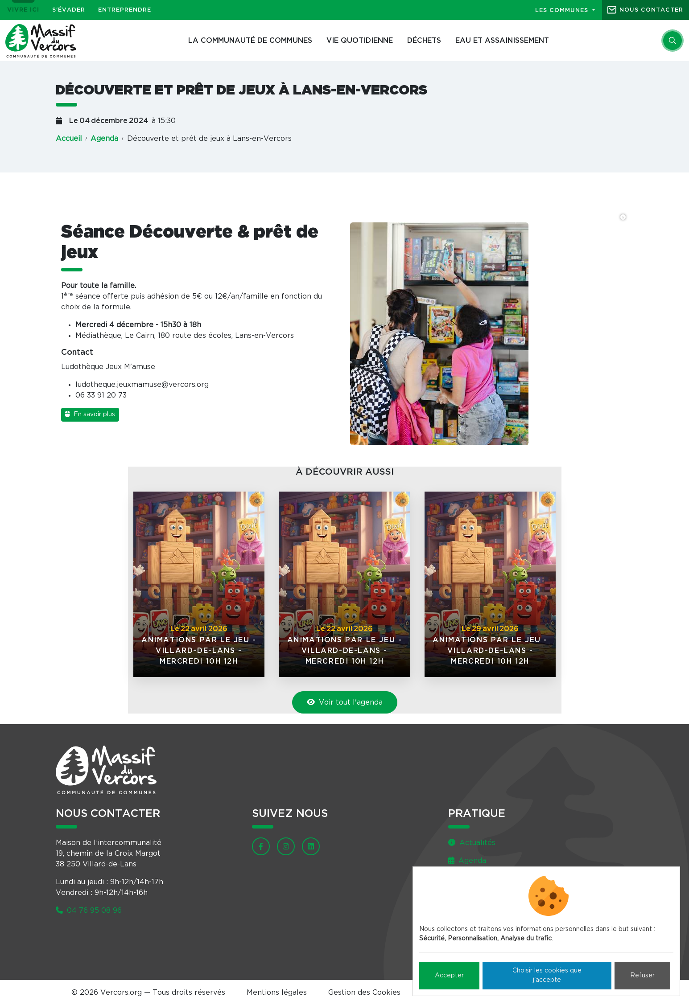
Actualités (471, 842)
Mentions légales (277, 992)
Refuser (642, 975)
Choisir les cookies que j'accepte (547, 975)
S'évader (68, 10)
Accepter (449, 975)
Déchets (424, 40)
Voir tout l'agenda (345, 702)
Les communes (562, 10)
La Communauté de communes (250, 40)
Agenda (104, 138)
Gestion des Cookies (364, 992)
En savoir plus (90, 414)
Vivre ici (23, 10)
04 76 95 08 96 (89, 910)
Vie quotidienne (359, 40)
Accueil (69, 138)
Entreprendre (124, 10)
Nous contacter (651, 10)
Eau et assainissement (502, 40)
